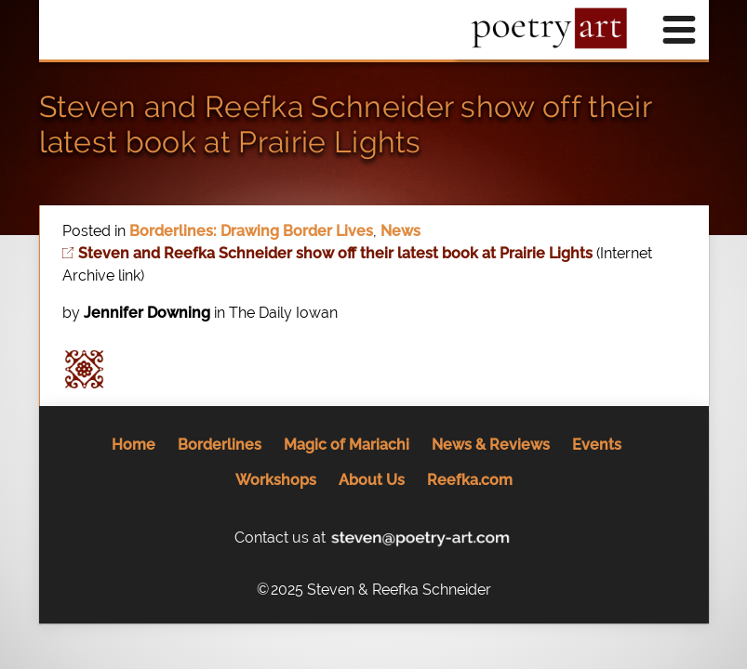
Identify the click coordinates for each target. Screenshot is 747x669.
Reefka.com (470, 480)
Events (596, 444)
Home (133, 444)
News (400, 231)
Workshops (275, 480)
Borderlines (219, 444)
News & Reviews (491, 444)
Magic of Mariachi (346, 444)
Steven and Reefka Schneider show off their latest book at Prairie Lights (345, 124)
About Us (372, 480)
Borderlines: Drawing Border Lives (251, 231)
